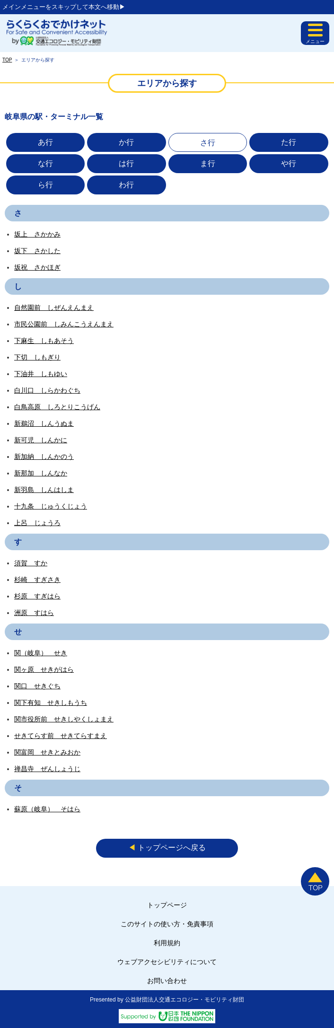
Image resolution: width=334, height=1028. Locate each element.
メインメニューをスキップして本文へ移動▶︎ (63, 6)
